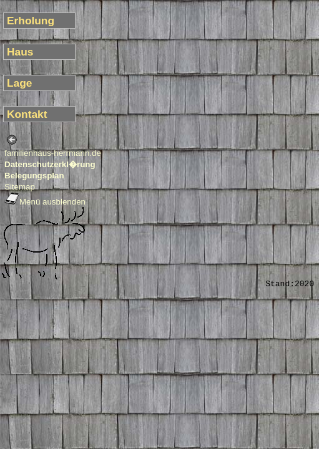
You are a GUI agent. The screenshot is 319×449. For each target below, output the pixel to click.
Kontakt (27, 114)
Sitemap (19, 186)
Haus (20, 52)
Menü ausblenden (45, 201)
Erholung (30, 20)
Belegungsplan (34, 175)
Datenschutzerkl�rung (50, 164)
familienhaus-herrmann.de (52, 153)
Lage (19, 83)
